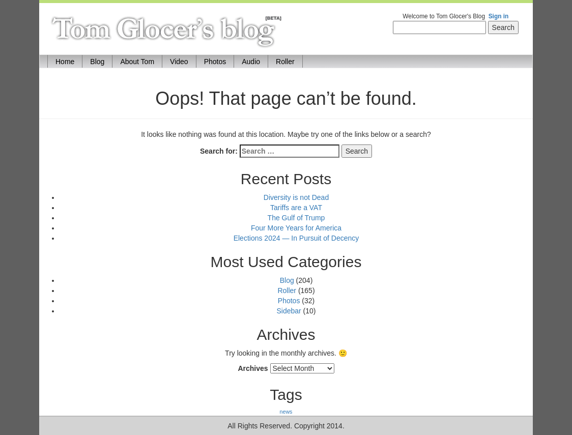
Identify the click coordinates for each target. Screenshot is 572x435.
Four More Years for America (296, 228)
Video (179, 61)
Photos (215, 61)
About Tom (137, 61)
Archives (253, 368)
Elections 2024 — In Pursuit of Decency (296, 238)
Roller (285, 61)
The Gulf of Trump (296, 218)
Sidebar (288, 311)
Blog (97, 61)
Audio (251, 61)
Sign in (499, 16)
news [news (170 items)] (286, 412)
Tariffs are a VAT (296, 208)
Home (68, 61)
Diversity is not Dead (296, 197)
